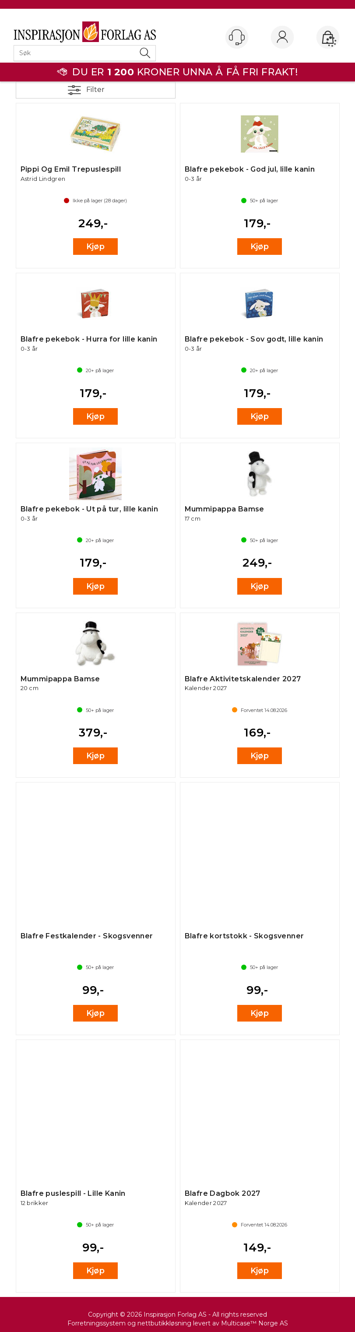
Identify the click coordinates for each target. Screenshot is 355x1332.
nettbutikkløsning (164, 1323)
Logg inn (282, 37)
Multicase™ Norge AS (254, 1323)
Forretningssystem (96, 1323)
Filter (95, 89)
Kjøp (95, 246)
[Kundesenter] (237, 37)
